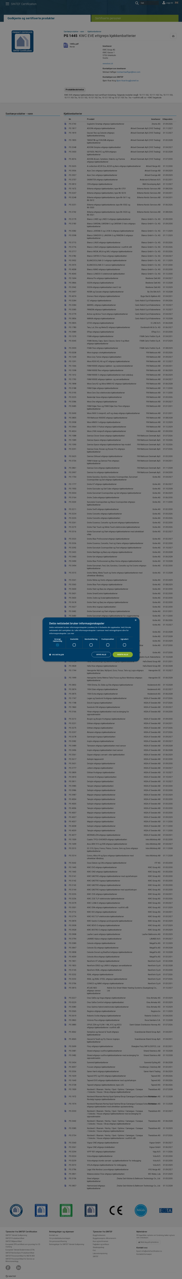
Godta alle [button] (122, 654)
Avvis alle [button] (101, 654)
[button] (56, 654)
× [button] (135, 620)
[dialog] (91, 639)
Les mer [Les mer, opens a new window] (70, 633)
